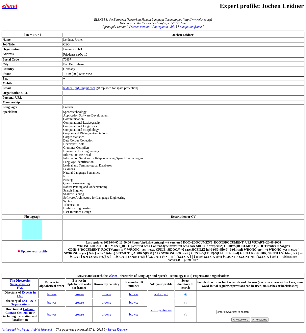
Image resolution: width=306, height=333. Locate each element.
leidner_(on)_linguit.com (79, 88)
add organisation (161, 310)
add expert (161, 294)
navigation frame (191, 26)
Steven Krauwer (118, 329)
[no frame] (24, 329)
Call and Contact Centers (20, 310)
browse (51, 294)
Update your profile (32, 251)
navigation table (164, 26)
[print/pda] (9, 329)
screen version (140, 26)
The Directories (20, 280)
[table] (35, 329)
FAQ (20, 287)
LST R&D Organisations (23, 302)
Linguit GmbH (72, 49)
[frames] (46, 329)
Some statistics (20, 284)
